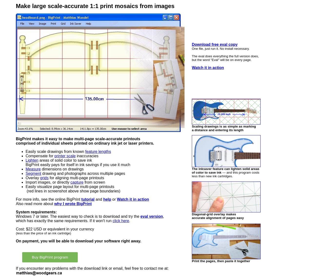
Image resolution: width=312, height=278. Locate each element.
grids (44, 178)
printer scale (65, 156)
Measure (33, 169)
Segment (33, 173)
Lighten (32, 160)
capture (76, 182)
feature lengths (98, 151)
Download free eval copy (215, 44)
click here (121, 221)
